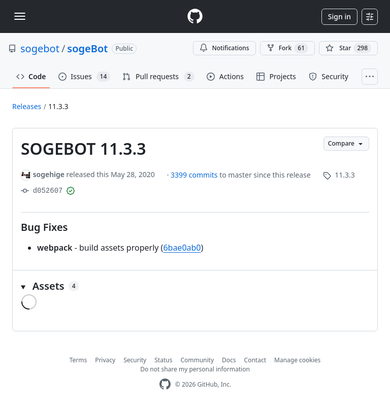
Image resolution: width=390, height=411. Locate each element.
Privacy (105, 360)
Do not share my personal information (195, 369)
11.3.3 (58, 106)
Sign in (339, 16)
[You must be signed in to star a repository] (348, 48)
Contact (255, 360)
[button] (195, 286)
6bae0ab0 (182, 247)
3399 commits (195, 175)
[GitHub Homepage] (165, 384)
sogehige (48, 174)
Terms (78, 360)
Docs (229, 360)
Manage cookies (297, 360)
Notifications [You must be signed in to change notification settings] (224, 48)
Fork (287, 48)
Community (197, 360)
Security (134, 360)
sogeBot (87, 48)
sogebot (39, 48)
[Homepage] (195, 16)
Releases (26, 106)
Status (163, 360)
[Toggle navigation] (19, 16)
